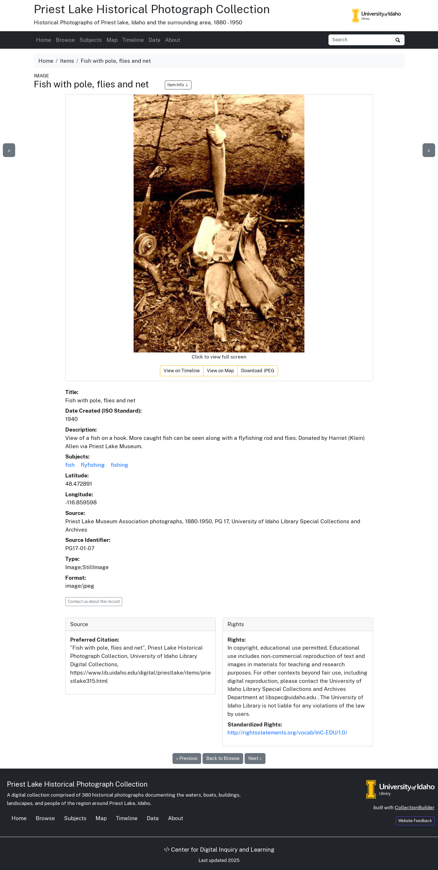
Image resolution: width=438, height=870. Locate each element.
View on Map (220, 370)
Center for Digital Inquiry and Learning (219, 849)
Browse (65, 40)
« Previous (186, 758)
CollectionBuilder (415, 807)
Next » (255, 758)
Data (154, 40)
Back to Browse (222, 758)
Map (112, 40)
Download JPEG (257, 370)
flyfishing (93, 465)
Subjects (91, 40)
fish (70, 465)
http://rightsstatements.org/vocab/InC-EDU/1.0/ (287, 732)
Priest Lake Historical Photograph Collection (152, 9)
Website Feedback (415, 820)
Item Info (178, 85)
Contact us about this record (94, 601)
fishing (119, 465)
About (172, 40)
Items (67, 61)
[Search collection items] (360, 39)
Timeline (133, 40)
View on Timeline (182, 370)
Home (43, 40)
